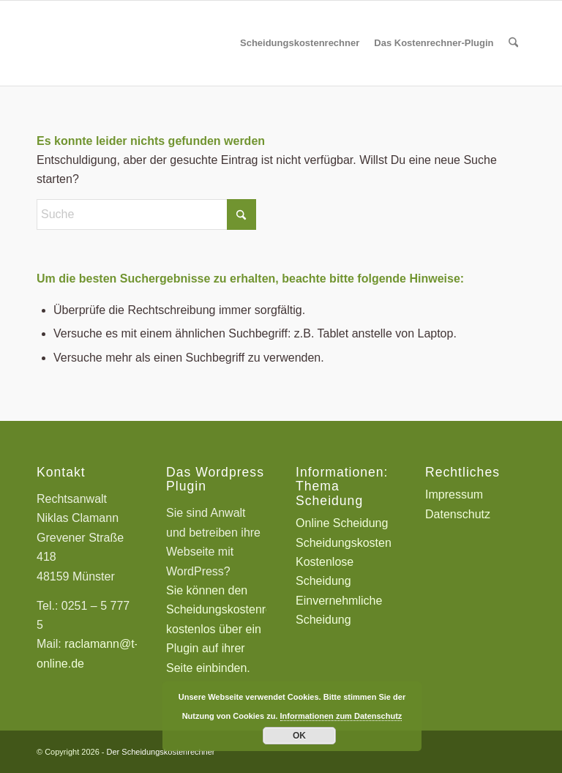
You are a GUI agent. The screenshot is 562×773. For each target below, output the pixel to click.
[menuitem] (300, 43)
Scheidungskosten (343, 543)
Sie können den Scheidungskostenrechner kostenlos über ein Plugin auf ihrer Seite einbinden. (233, 629)
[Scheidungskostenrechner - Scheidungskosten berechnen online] (146, 43)
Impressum (454, 494)
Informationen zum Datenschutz (341, 716)
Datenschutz (457, 514)
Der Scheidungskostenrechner (161, 751)
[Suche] (513, 43)
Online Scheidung (342, 523)
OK (299, 736)
